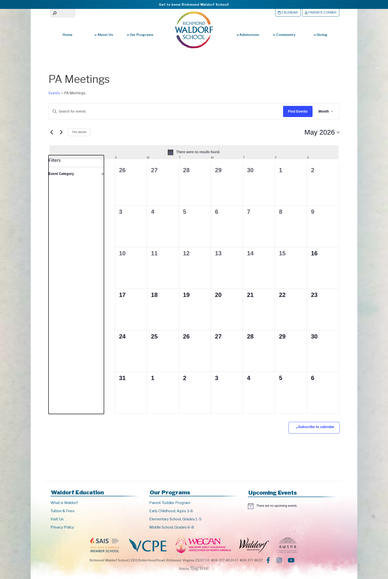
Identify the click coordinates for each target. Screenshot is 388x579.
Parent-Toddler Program (169, 503)
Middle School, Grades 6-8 (171, 527)
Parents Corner (321, 12)
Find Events (298, 111)
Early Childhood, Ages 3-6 (171, 511)
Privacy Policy (62, 527)
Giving (320, 35)
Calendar (288, 12)
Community (284, 35)
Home (68, 35)
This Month (79, 132)
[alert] (194, 152)
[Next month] (61, 132)
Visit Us (57, 519)
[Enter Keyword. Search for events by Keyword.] (161, 111)
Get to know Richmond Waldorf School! (194, 4)
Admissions (248, 35)
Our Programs (140, 35)
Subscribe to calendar (316, 427)
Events (54, 93)
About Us (104, 35)
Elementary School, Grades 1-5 (175, 519)
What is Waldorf (63, 503)
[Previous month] (51, 132)
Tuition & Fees (62, 511)
